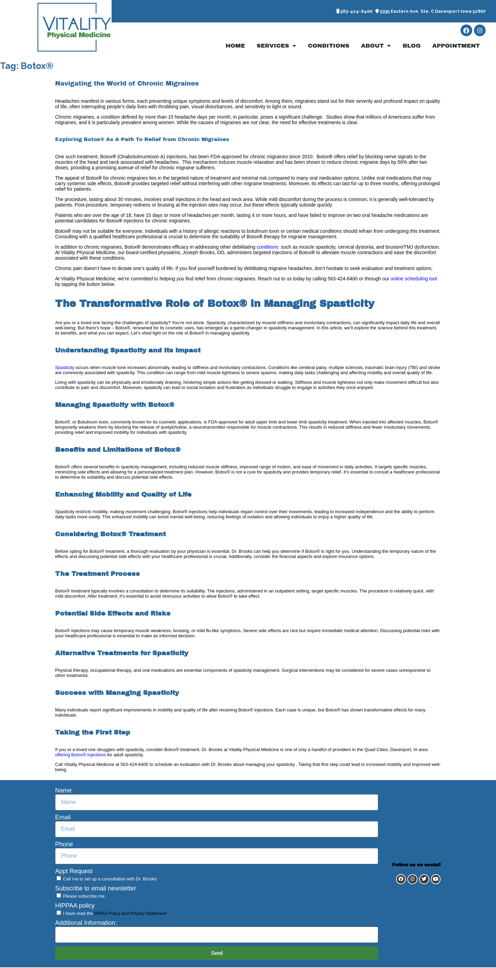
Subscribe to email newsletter (95, 889)
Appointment (456, 46)
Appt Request (74, 871)
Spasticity (64, 368)
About (376, 46)
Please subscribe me (84, 896)
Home (235, 46)
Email (63, 818)
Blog (412, 46)
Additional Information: (86, 923)
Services (276, 46)
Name (63, 791)
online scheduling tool (413, 279)
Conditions (328, 46)
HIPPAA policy (75, 906)
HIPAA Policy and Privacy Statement (130, 914)
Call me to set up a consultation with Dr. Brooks (110, 879)
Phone (64, 844)
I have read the (114, 914)
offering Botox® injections (80, 755)
